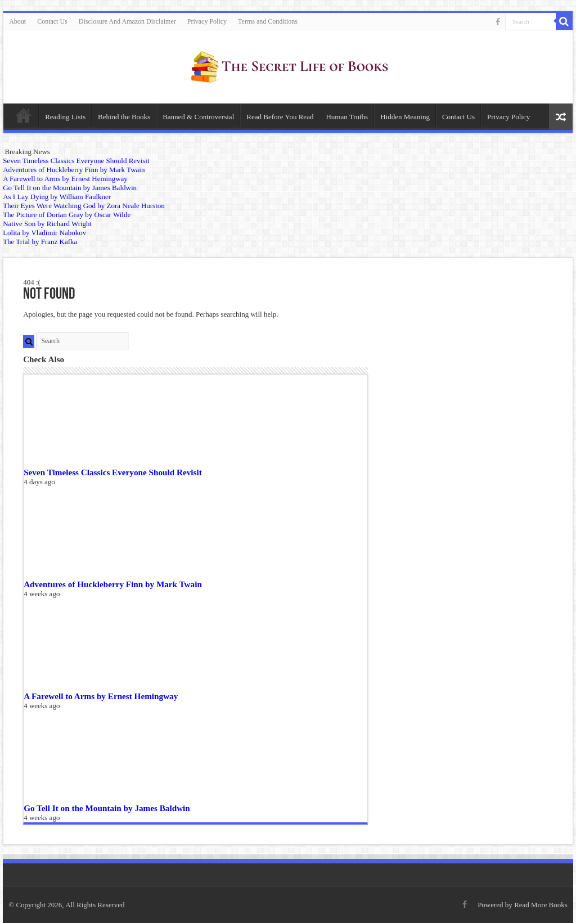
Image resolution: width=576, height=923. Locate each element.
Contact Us (52, 21)
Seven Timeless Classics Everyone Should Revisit (113, 472)
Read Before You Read (279, 116)
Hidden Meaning (405, 116)
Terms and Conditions (268, 21)
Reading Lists (65, 116)
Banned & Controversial (198, 116)
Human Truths (347, 116)
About (17, 21)
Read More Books (541, 905)
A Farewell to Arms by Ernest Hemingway (101, 696)
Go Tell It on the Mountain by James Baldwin (107, 808)
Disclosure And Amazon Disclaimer (127, 21)
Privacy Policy (207, 21)
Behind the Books (124, 116)
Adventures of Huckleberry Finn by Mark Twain (113, 584)
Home (23, 115)
